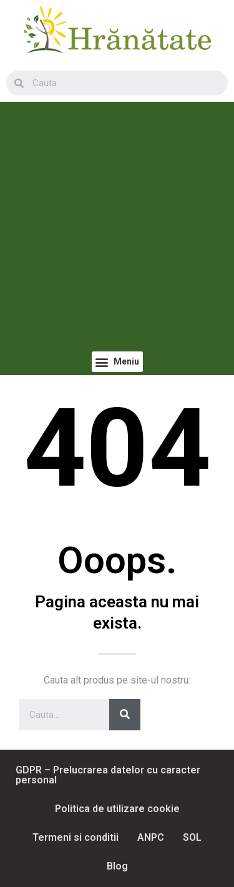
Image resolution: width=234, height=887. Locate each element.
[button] (117, 361)
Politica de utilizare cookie (117, 809)
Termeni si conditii (75, 837)
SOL (192, 837)
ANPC (150, 837)
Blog (117, 866)
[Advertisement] (117, 228)
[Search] (124, 714)
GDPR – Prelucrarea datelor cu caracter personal (108, 775)
